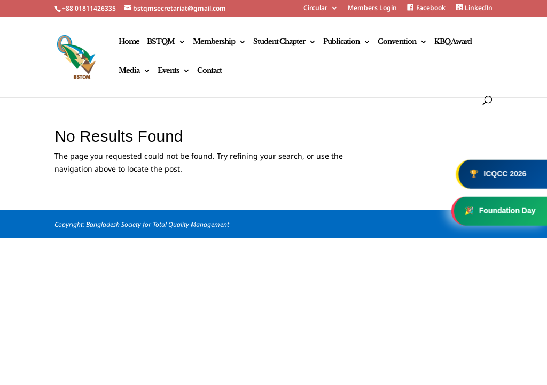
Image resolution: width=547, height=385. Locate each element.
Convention (397, 42)
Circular (315, 8)
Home (129, 42)
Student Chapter (279, 42)
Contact (209, 71)
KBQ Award (453, 42)
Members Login (372, 8)
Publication (341, 42)
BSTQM (161, 42)
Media (129, 71)
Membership (214, 42)
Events (168, 71)
